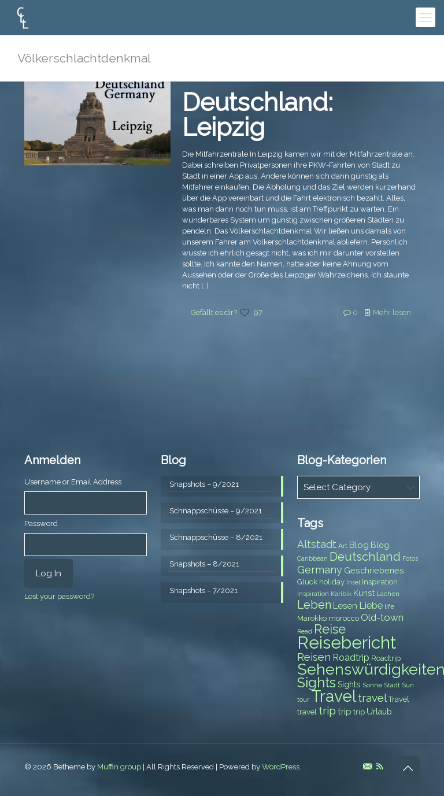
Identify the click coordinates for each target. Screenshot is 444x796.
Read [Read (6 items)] (304, 631)
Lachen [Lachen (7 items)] (387, 594)
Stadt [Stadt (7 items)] (392, 685)
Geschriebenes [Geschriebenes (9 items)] (374, 570)
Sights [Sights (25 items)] (316, 683)
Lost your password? (59, 596)
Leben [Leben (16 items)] (314, 605)
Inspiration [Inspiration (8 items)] (380, 581)
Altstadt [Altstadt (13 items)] (316, 544)
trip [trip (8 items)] (359, 712)
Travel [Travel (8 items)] (398, 699)
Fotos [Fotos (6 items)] (410, 558)
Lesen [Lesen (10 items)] (345, 606)
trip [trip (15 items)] (327, 710)
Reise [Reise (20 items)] (330, 629)
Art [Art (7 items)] (342, 546)
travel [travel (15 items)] (372, 697)
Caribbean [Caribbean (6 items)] (312, 558)
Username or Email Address (72, 481)
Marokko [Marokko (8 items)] (312, 618)
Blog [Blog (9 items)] (380, 545)
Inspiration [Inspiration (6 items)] (313, 593)
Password (41, 523)
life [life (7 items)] (389, 606)
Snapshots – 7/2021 (203, 590)
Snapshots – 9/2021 (204, 484)
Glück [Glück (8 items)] (307, 581)
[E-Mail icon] (367, 766)
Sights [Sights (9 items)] (349, 684)
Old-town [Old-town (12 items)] (382, 617)
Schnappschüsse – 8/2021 (215, 537)
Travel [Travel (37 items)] (333, 696)
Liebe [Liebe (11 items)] (371, 605)
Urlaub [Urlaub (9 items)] (379, 711)
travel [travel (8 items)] (307, 712)
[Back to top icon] (407, 768)
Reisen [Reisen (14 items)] (314, 657)
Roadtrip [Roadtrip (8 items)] (386, 658)
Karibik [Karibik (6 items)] (341, 593)
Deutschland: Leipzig (257, 115)
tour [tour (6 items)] (303, 699)
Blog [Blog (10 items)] (359, 545)
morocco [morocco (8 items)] (343, 618)
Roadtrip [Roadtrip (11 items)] (350, 657)
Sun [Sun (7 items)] (408, 685)
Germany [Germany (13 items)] (319, 570)
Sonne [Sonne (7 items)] (372, 685)
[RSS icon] (379, 766)
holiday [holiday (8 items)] (332, 581)
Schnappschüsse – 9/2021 (215, 510)
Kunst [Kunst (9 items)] (364, 593)
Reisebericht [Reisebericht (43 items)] (346, 642)
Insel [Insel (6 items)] (353, 582)
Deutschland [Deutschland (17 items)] (365, 557)
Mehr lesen (392, 312)
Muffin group (119, 766)
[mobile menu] (425, 17)
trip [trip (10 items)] (345, 711)
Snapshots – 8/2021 (204, 564)
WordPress (280, 766)
